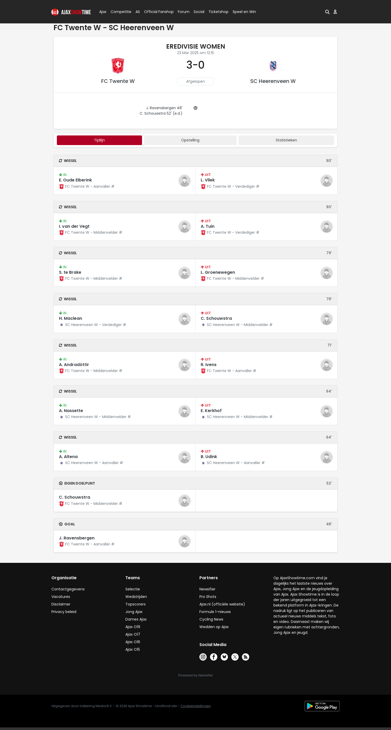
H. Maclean (70, 318)
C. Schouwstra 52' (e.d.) (161, 113)
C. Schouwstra (216, 318)
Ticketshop (218, 11)
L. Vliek (208, 180)
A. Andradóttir (74, 365)
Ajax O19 (132, 626)
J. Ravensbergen (77, 538)
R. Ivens (209, 365)
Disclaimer (60, 604)
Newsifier (207, 589)
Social (198, 11)
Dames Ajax (136, 619)
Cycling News (211, 619)
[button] (327, 12)
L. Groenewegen (218, 272)
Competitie (119, 11)
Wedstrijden (136, 596)
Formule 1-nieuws (215, 611)
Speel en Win (244, 11)
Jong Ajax (134, 611)
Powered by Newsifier (195, 675)
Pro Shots (207, 596)
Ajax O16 (132, 641)
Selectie (132, 589)
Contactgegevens (68, 589)
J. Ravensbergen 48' (164, 107)
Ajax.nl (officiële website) (222, 604)
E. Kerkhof (211, 411)
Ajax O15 (132, 649)
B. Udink (209, 457)
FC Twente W (118, 81)
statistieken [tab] (286, 140)
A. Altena (68, 457)
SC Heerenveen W (273, 81)
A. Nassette (71, 411)
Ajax (102, 11)
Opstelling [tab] (190, 140)
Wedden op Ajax (214, 626)
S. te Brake (70, 272)
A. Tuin (207, 226)
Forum (184, 11)
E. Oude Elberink (75, 180)
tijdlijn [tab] (99, 140)
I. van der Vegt (74, 226)
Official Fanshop (155, 11)
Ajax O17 (132, 634)
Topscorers (135, 604)
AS (138, 11)
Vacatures (60, 596)
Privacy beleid (63, 611)
